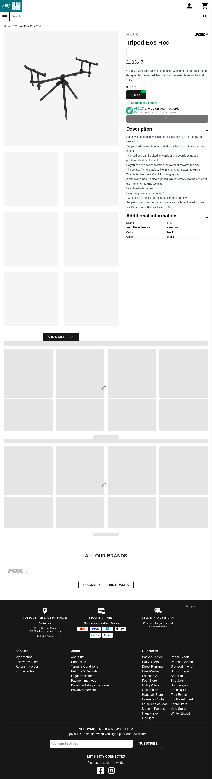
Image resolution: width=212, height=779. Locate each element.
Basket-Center (152, 657)
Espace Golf (150, 676)
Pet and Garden (182, 662)
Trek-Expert (179, 695)
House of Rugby (153, 699)
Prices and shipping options (90, 685)
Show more (61, 337)
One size (138, 93)
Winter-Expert (180, 713)
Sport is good (180, 685)
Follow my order (27, 662)
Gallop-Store (151, 685)
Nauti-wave (150, 713)
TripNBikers (179, 704)
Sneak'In (177, 676)
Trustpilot (191, 606)
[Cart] (205, 6)
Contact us (45, 623)
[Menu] (4, 16)
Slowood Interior (182, 667)
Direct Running (152, 667)
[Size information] (134, 87)
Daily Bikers (150, 662)
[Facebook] (100, 771)
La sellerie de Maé (155, 704)
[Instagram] (111, 771)
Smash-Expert (181, 671)
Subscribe (148, 744)
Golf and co (150, 690)
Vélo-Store (178, 709)
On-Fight (148, 718)
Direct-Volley (151, 671)
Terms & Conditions (84, 667)
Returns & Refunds (84, 671)
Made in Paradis (153, 709)
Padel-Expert (180, 657)
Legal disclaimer (82, 676)
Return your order (158, 627)
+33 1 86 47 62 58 (44, 636)
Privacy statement (83, 690)
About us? (78, 657)
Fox (167, 34)
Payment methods (83, 681)
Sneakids (177, 681)
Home (7, 26)
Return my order (27, 667)
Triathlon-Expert (182, 699)
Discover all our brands (106, 585)
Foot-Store (149, 681)
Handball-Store (152, 695)
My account (24, 657)
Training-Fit (179, 690)
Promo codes (25, 671)
